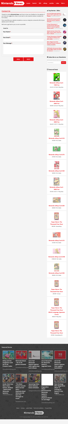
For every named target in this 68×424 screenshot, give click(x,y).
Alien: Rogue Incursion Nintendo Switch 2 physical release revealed (54, 43)
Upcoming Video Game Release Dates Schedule (34, 386)
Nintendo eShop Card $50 (56, 273)
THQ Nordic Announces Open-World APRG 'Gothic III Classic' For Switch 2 (54, 49)
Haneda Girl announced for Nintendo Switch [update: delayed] (54, 20)
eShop (45, 3)
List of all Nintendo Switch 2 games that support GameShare (59, 364)
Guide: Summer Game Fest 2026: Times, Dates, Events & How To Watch (54, 32)
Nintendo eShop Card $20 (56, 171)
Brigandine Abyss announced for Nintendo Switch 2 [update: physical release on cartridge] (46, 393)
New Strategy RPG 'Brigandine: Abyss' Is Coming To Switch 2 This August (59, 388)
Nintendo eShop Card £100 (56, 257)
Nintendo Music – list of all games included (21, 362)
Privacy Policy (48, 408)
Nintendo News (26, 416)
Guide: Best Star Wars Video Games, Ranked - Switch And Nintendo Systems (8, 388)
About (17, 408)
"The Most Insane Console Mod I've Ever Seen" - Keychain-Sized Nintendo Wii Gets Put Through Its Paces (21, 391)
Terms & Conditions (38, 408)
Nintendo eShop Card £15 (56, 240)
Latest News (29, 408)
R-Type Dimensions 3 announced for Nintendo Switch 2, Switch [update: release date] (53, 26)
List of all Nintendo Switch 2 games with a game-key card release (54, 15)
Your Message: (7, 43)
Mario (63, 3)
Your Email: (7, 37)
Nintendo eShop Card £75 (56, 154)
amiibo (51, 3)
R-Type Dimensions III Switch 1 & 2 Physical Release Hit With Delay (54, 38)
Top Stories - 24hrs (53, 10)
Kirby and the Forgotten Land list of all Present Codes (8, 363)
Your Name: (7, 32)
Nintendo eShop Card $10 (56, 138)
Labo (57, 3)
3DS (40, 3)
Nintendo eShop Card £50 (56, 206)
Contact (13, 3)
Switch (34, 3)
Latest (28, 3)
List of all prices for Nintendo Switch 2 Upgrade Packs (46, 363)
